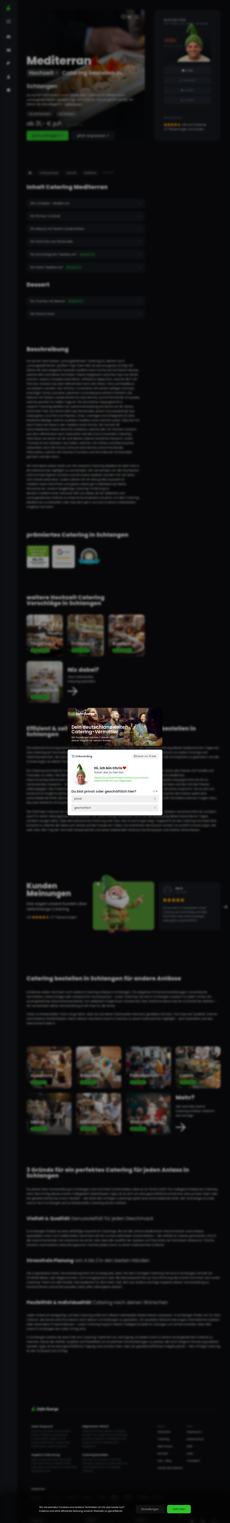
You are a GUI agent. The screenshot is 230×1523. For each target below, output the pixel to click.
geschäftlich (82, 808)
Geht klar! (179, 1509)
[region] (115, 1509)
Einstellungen (150, 1509)
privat (78, 799)
